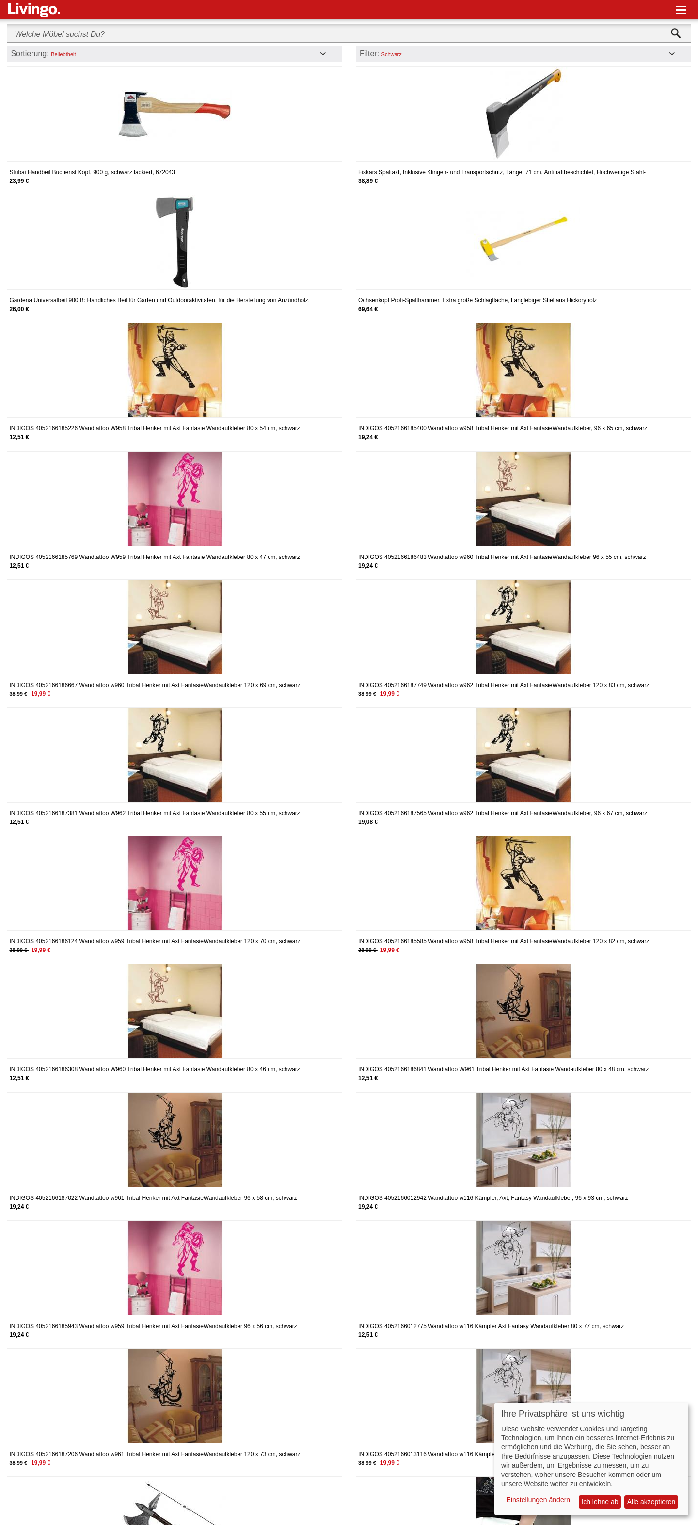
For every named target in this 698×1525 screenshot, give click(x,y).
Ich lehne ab (599, 1502)
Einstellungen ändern (539, 1500)
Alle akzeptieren (651, 1502)
